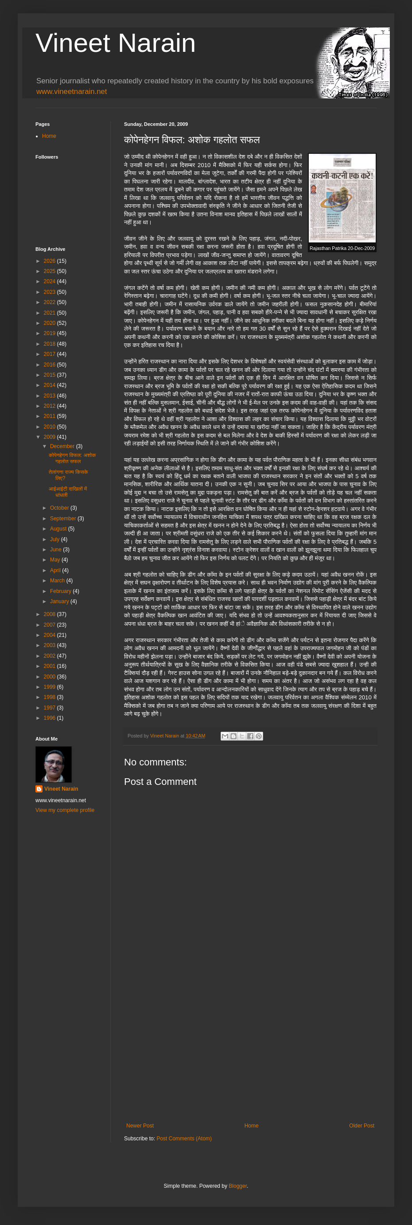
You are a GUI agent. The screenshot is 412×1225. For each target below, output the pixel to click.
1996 (50, 718)
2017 (50, 354)
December (63, 446)
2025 (50, 271)
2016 (50, 365)
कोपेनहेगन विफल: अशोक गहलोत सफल (72, 458)
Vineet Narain (115, 43)
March (58, 580)
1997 (50, 708)
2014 (50, 385)
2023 (50, 292)
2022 (50, 302)
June (56, 549)
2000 (50, 677)
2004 (50, 635)
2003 (50, 645)
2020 (50, 323)
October (60, 508)
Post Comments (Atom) (184, 1138)
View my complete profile (64, 810)
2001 (50, 666)
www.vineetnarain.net (71, 91)
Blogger (238, 1186)
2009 (50, 437)
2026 (50, 261)
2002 (50, 656)
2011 (50, 416)
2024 (50, 281)
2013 (50, 396)
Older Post (361, 1126)
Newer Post (140, 1126)
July (55, 539)
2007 (50, 625)
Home (252, 1126)
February (61, 591)
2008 (50, 614)
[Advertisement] (250, 1049)
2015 (50, 375)
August (59, 529)
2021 (50, 313)
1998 (50, 697)
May (56, 560)
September (64, 518)
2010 (50, 427)
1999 (50, 687)
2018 (50, 344)
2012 (50, 406)
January (60, 601)
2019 (50, 333)
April (56, 570)
